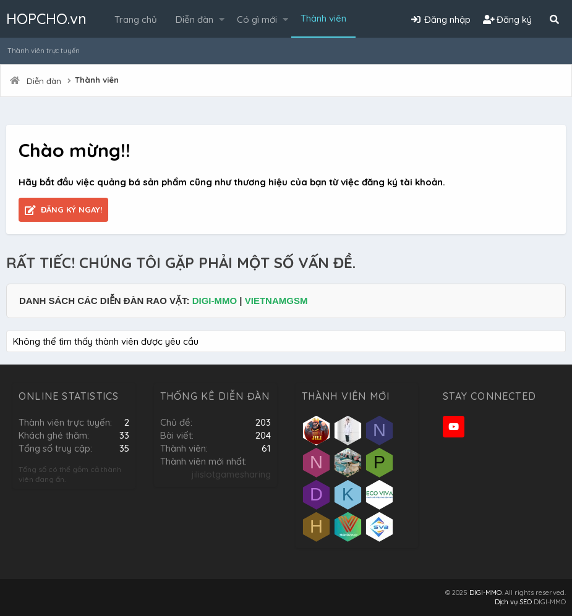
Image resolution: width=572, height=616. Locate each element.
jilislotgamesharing (231, 474)
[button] (222, 19)
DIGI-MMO (214, 300)
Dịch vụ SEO (513, 601)
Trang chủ (135, 19)
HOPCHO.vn (46, 18)
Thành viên (323, 18)
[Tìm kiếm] (554, 19)
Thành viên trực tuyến (43, 50)
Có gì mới (257, 19)
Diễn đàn (194, 19)
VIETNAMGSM (276, 300)
